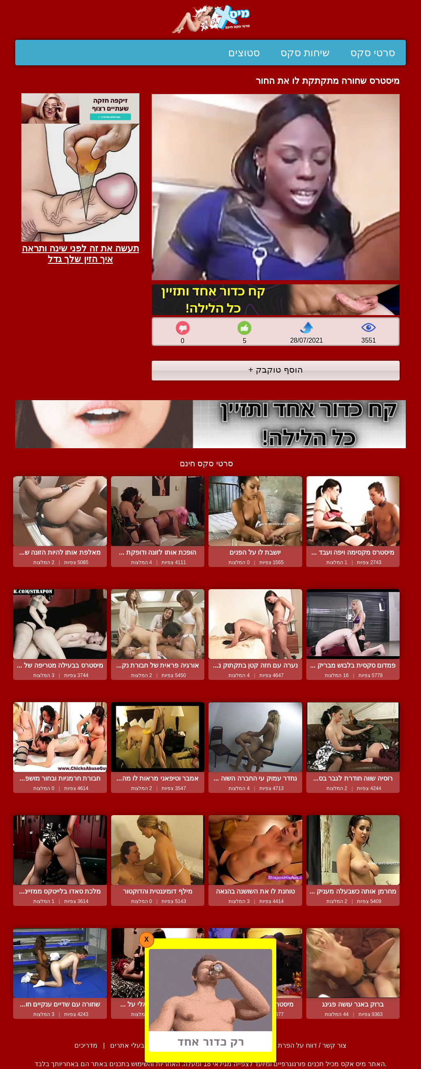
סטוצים (244, 52)
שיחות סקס (305, 52)
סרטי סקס (372, 52)
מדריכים (85, 1045)
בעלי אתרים (127, 1045)
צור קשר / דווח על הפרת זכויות (303, 1045)
